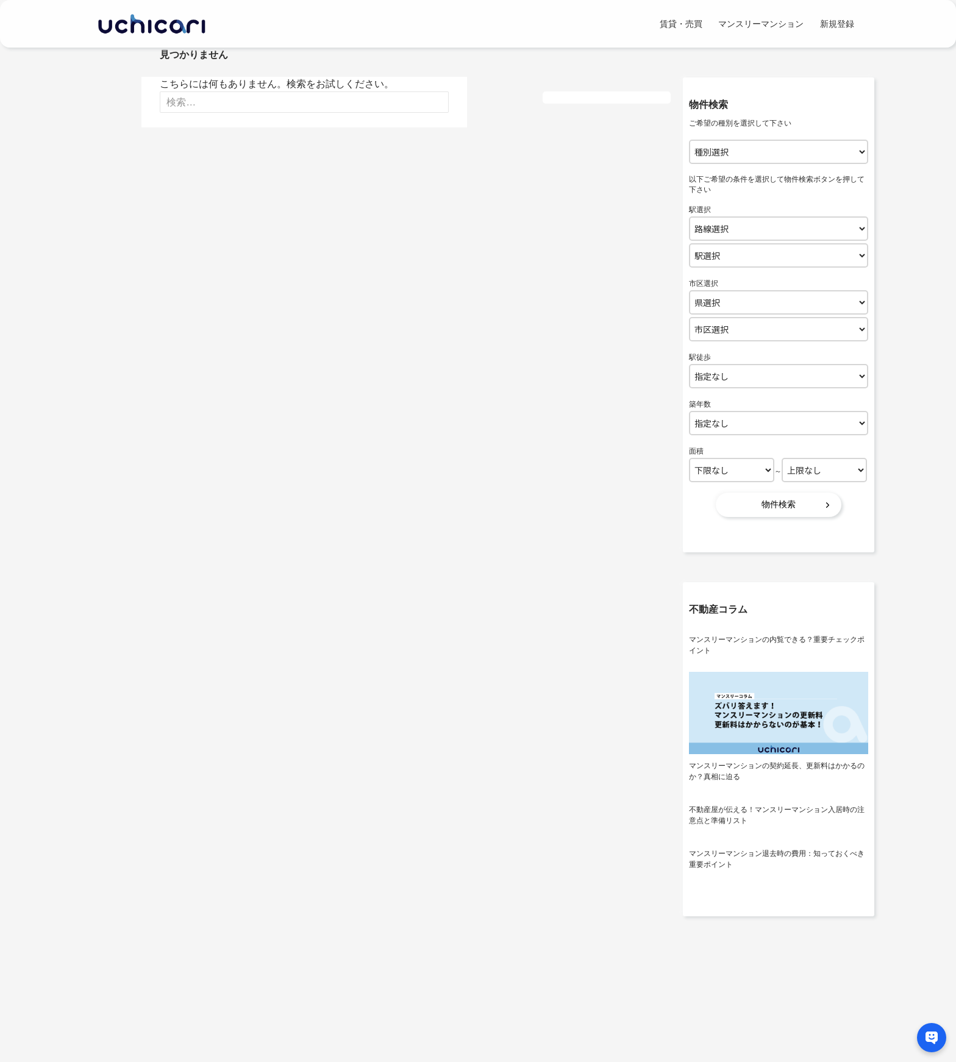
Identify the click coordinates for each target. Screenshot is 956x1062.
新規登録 (837, 24)
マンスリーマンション (761, 24)
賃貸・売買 (681, 24)
